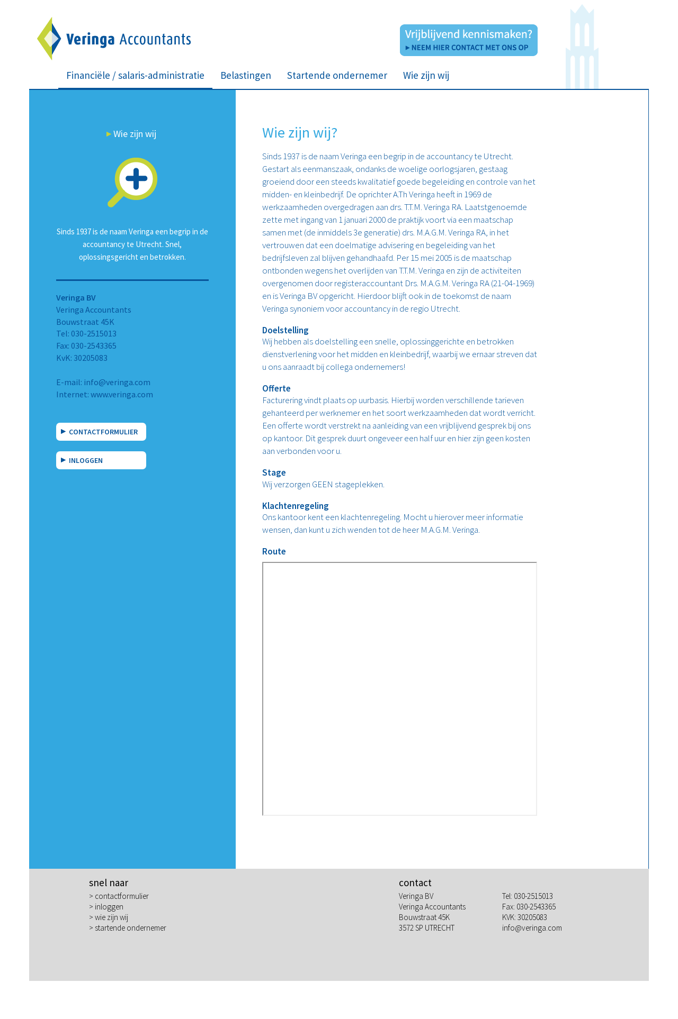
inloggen (109, 907)
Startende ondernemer (337, 75)
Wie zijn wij (426, 75)
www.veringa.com (122, 394)
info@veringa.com (117, 382)
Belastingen (245, 75)
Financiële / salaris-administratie (135, 75)
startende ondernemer (130, 928)
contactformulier (122, 896)
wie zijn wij (111, 917)
